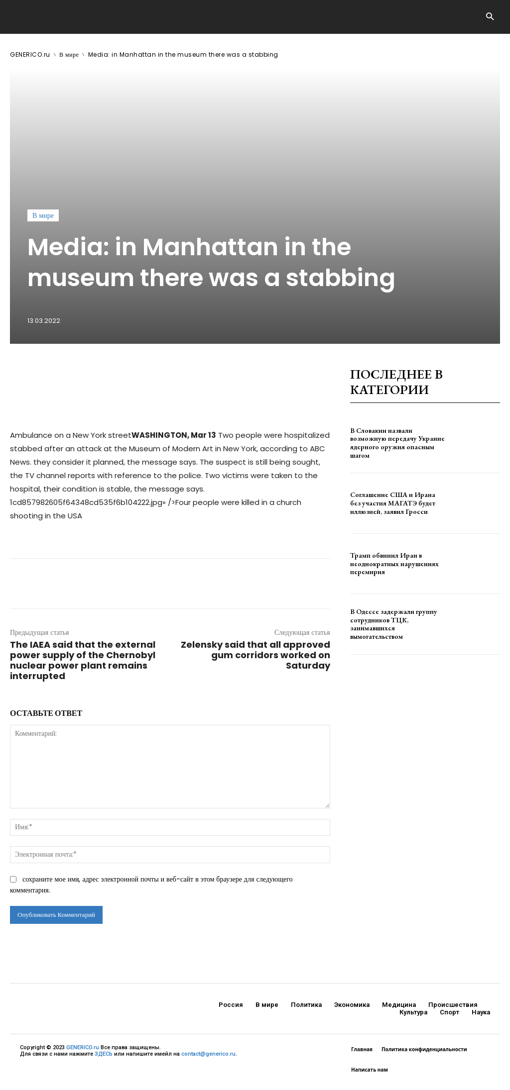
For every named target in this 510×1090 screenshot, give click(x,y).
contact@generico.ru (208, 1054)
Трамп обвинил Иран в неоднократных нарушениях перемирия (394, 564)
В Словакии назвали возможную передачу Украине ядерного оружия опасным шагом (397, 443)
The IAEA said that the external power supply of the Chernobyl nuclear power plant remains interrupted (82, 660)
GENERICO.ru (30, 54)
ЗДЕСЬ (104, 1054)
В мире (69, 54)
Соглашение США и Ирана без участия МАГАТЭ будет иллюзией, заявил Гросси (392, 503)
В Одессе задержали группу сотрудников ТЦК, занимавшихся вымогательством (393, 624)
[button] (490, 17)
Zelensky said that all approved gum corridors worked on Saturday (255, 655)
